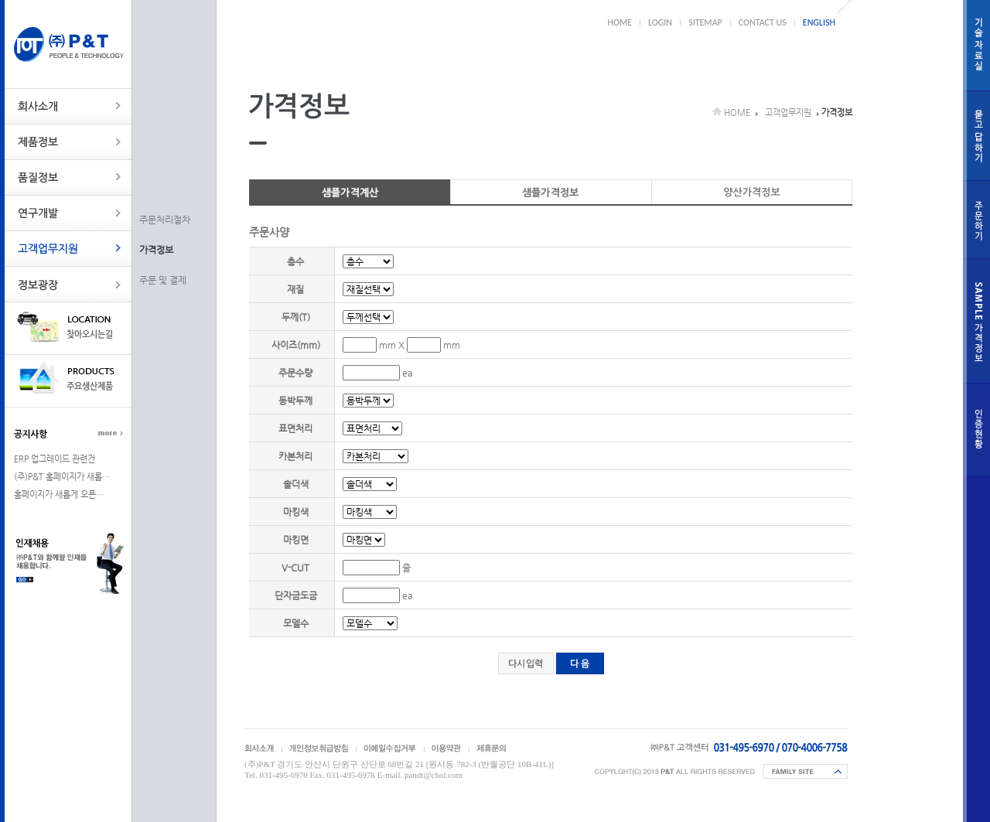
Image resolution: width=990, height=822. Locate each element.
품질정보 (68, 177)
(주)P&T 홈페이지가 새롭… (62, 477)
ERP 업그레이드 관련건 (54, 459)
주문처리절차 (164, 219)
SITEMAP (705, 22)
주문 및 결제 (162, 280)
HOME (620, 22)
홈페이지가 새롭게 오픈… (59, 494)
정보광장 (68, 284)
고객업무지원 (68, 248)
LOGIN (660, 22)
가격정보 (156, 249)
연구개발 (68, 213)
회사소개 (68, 106)
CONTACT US (763, 22)
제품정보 (68, 141)
